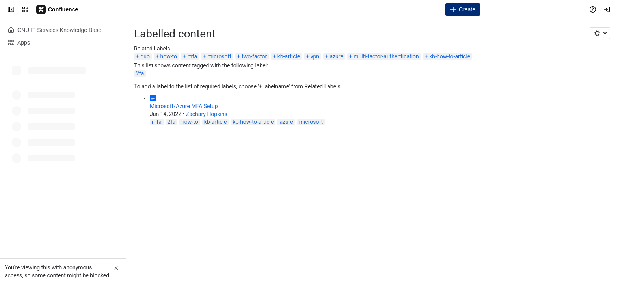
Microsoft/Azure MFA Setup (184, 106)
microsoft (219, 56)
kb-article (288, 56)
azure (336, 56)
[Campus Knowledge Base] (57, 9)
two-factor (254, 56)
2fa (140, 73)
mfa (192, 56)
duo (145, 56)
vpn (315, 56)
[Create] (462, 9)
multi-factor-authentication (386, 56)
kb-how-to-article (449, 56)
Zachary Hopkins (206, 114)
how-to (168, 56)
